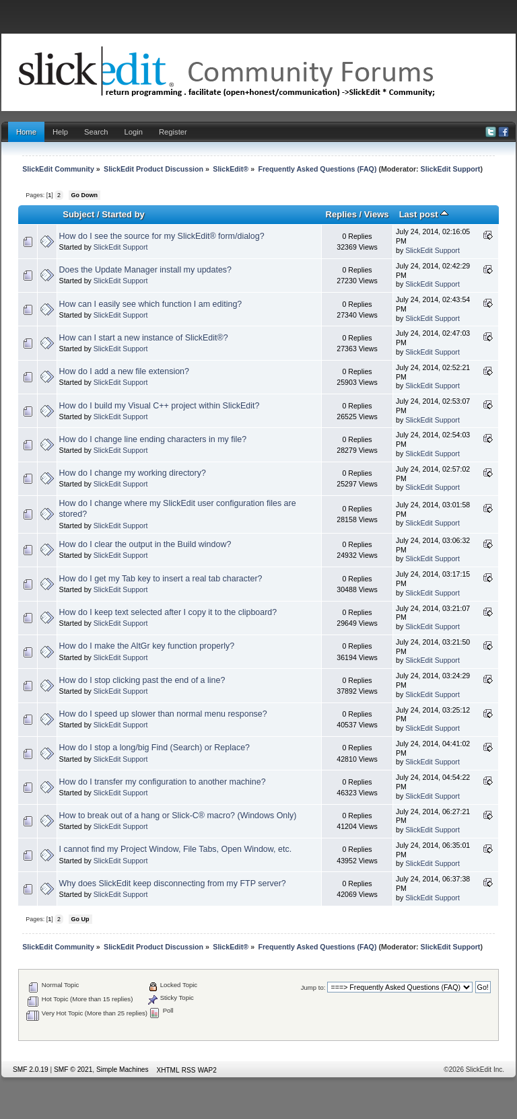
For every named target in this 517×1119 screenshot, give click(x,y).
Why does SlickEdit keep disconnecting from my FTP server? (172, 883)
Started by (123, 214)
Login (134, 132)
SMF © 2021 (73, 1069)
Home (26, 132)
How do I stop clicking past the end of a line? (142, 680)
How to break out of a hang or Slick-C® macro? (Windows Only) (178, 815)
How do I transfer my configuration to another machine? (162, 782)
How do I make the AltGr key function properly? (147, 646)
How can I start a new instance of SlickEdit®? (143, 337)
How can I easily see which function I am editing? (150, 304)
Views (376, 214)
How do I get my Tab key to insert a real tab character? (161, 578)
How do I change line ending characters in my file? (153, 439)
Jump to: (313, 987)
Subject (78, 214)
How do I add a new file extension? (124, 371)
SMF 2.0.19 (30, 1069)
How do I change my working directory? (132, 473)
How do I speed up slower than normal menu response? (163, 714)
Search (96, 132)
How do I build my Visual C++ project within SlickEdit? (159, 405)
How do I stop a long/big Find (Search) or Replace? (154, 747)
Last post (424, 214)
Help (60, 132)
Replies (341, 214)
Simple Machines (122, 1069)
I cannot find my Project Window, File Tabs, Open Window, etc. (175, 849)
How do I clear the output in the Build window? (145, 544)
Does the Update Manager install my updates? (145, 270)
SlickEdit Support (451, 169)
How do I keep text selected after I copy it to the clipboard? (168, 612)
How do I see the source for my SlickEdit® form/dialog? (162, 236)
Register (173, 132)
